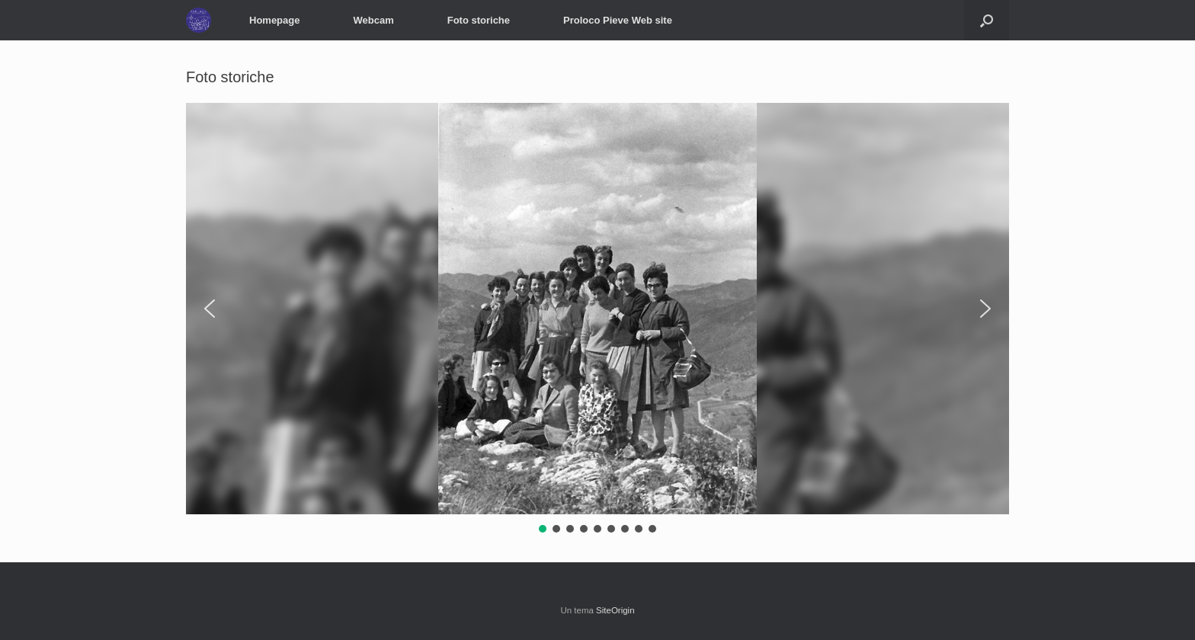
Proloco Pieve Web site (617, 20)
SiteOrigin (615, 610)
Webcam (373, 20)
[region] (597, 319)
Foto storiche (478, 20)
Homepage (274, 20)
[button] (986, 20)
